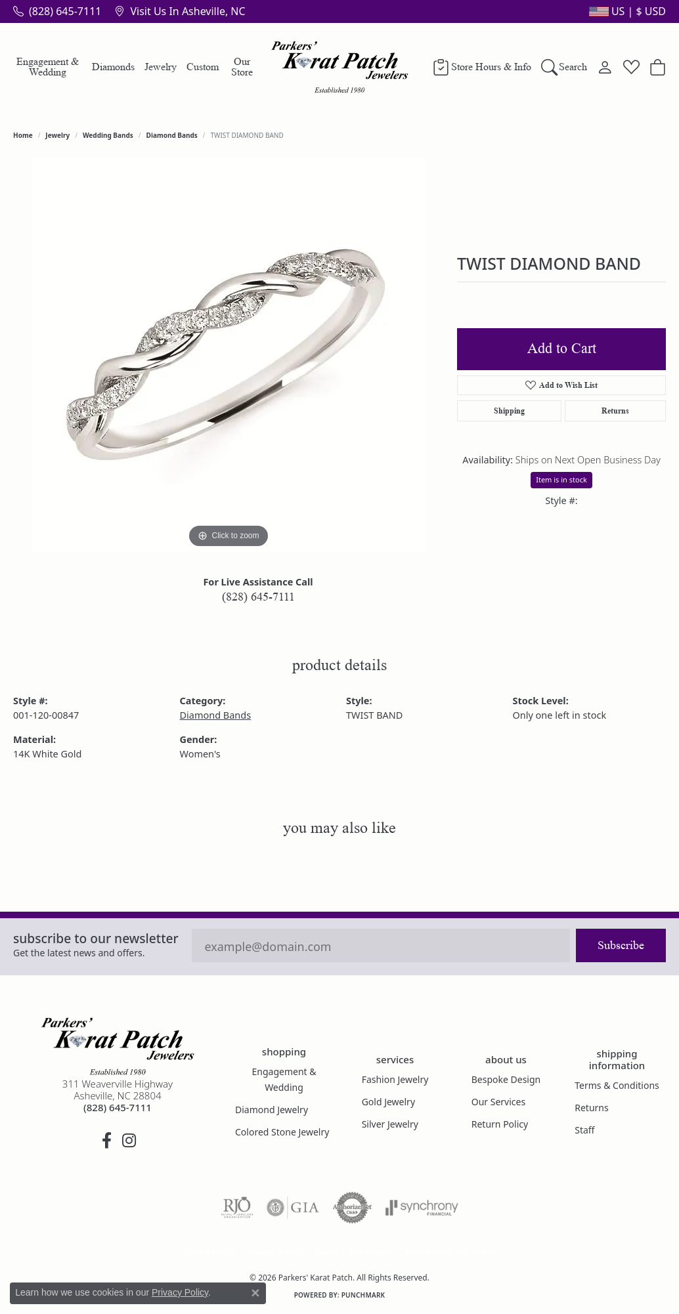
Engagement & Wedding (47, 66)
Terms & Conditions (617, 1085)
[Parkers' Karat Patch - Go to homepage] (117, 1046)
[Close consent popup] (255, 1293)
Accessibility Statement (450, 1252)
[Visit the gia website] (293, 1207)
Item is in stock (561, 479)
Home (23, 135)
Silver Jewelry (390, 1124)
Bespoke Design (506, 1079)
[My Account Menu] (605, 67)
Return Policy (499, 1124)
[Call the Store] (117, 1107)
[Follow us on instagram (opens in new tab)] (129, 1141)
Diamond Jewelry (271, 1109)
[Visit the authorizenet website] (352, 1207)
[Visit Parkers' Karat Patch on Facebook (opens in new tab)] (106, 1141)
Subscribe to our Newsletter (96, 938)
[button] (626, 11)
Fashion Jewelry (395, 1079)
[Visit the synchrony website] (421, 1207)
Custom (202, 66)
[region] (229, 354)
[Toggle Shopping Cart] (657, 67)
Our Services (498, 1101)
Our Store (242, 66)
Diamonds (113, 66)
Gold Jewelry (388, 1101)
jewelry (57, 135)
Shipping (509, 410)
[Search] (564, 67)
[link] (57, 11)
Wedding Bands (108, 135)
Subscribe (621, 945)
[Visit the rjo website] (237, 1207)
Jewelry (160, 66)
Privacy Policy (275, 1252)
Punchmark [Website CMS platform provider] (363, 1295)
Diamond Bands (172, 135)
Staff (584, 1130)
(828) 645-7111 (258, 596)
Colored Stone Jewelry (282, 1132)
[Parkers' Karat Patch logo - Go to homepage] (340, 67)
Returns (615, 410)
